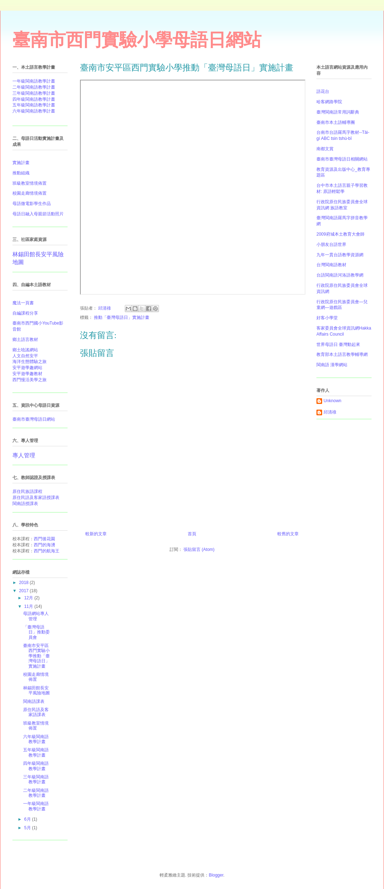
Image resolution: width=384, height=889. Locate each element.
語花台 (322, 91)
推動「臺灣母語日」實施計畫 (121, 317)
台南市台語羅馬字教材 (337, 132)
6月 (28, 819)
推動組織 (21, 172)
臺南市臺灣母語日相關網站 (342, 159)
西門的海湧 (44, 544)
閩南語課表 (33, 701)
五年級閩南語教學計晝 (33, 104)
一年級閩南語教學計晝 (33, 81)
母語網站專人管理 (36, 616)
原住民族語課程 (27, 491)
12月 (29, 597)
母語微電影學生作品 (31, 203)
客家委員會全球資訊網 (337, 328)
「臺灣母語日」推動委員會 (36, 632)
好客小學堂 (327, 317)
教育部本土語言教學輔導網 (342, 354)
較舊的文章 (288, 533)
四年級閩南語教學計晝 (33, 99)
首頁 (192, 533)
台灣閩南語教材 (331, 264)
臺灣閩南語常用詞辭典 (337, 112)
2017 (24, 590)
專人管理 (23, 455)
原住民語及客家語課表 (36, 712)
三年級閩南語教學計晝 (33, 93)
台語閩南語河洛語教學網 (339, 275)
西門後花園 (44, 538)
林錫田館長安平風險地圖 (36, 690)
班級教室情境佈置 (36, 726)
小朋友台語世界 (331, 244)
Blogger (216, 875)
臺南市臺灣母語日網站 (33, 419)
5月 (28, 827)
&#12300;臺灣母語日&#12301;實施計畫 (192, 187)
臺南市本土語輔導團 (335, 122)
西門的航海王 (46, 550)
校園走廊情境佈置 (29, 193)
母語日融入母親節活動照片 (38, 213)
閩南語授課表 (25, 503)
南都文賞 (325, 148)
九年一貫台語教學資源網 (339, 254)
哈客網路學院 (329, 101)
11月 (29, 606)
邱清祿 (330, 412)
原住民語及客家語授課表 (35, 497)
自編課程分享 (25, 313)
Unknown (332, 400)
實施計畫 (21, 162)
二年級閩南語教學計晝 (33, 87)
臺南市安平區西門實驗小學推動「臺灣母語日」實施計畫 (36, 656)
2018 (24, 582)
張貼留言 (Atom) (198, 549)
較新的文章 (96, 533)
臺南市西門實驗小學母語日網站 (136, 40)
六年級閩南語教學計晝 (33, 111)
